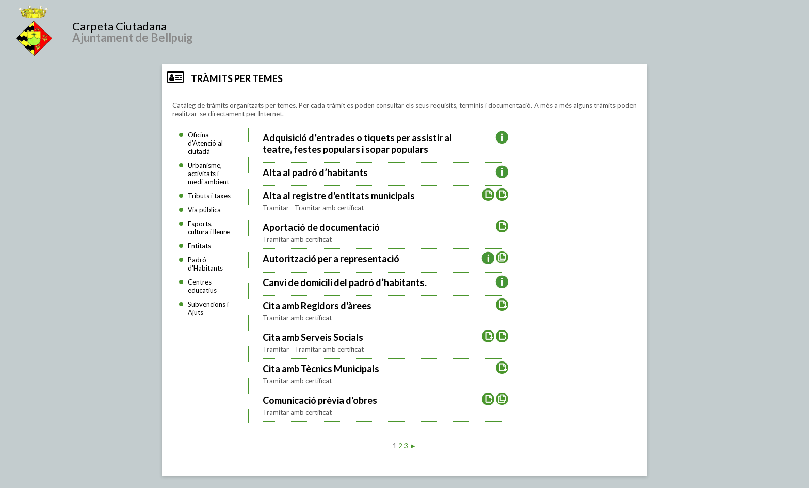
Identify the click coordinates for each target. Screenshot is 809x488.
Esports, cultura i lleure (209, 227)
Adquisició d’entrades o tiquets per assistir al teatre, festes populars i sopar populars (357, 143)
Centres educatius (202, 286)
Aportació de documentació (321, 227)
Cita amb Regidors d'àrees (317, 305)
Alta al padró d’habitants (315, 172)
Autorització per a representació (331, 258)
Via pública (204, 210)
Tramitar (276, 207)
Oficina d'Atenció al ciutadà (205, 143)
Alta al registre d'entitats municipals (339, 195)
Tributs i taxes (209, 196)
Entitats (199, 246)
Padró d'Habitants (205, 264)
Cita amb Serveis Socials (313, 337)
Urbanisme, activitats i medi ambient (208, 173)
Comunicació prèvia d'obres (320, 400)
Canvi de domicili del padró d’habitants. (345, 282)
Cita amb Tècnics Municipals (321, 368)
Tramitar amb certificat (329, 207)
